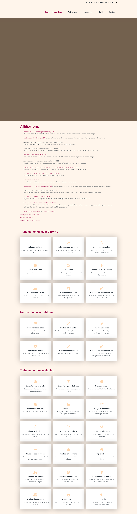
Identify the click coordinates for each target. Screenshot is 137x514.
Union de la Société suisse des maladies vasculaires (40, 203)
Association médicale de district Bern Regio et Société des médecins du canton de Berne (51, 167)
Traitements (72, 12)
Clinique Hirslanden (49, 211)
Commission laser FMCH (31, 180)
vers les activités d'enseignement (30, 220)
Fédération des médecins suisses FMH (35, 155)
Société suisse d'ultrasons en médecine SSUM (38, 196)
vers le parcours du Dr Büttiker (29, 215)
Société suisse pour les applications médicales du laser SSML (43, 173)
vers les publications (26, 217)
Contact (112, 12)
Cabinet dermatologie (53, 12)
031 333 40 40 (93, 2)
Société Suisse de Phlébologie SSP (34, 138)
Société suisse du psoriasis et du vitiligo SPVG (38, 186)
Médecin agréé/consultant (32, 211)
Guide (101, 12)
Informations (88, 12)
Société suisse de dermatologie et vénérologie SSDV (40, 132)
